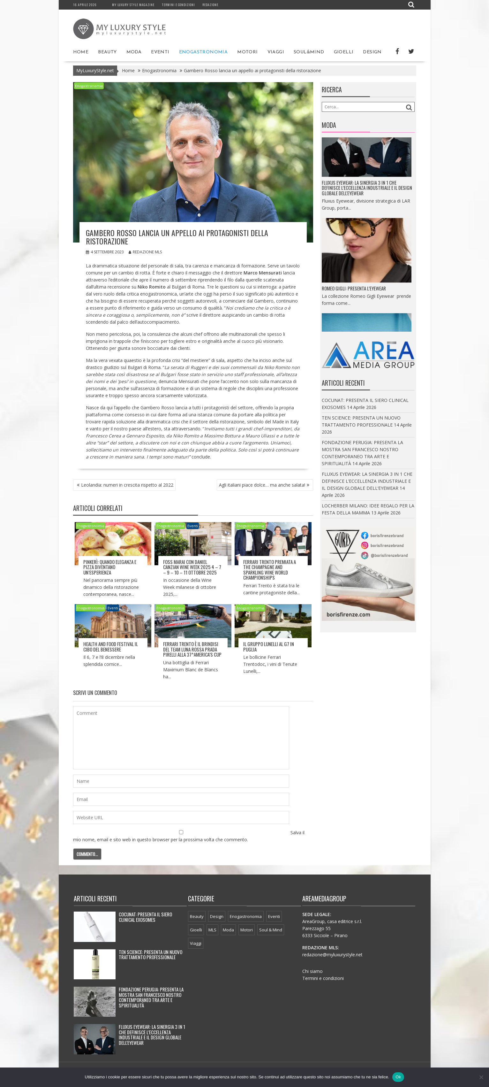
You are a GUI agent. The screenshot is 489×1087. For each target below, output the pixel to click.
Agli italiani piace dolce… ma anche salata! (262, 485)
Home (81, 52)
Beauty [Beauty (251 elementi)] (197, 916)
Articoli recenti (95, 898)
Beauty (107, 52)
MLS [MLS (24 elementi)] (212, 930)
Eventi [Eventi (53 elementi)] (274, 916)
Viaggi (275, 52)
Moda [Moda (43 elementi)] (228, 930)
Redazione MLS (145, 251)
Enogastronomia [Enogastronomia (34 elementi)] (246, 916)
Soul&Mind (309, 52)
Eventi (160, 52)
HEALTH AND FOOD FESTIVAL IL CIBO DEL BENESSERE (110, 646)
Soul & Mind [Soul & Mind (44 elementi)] (270, 930)
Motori (247, 52)
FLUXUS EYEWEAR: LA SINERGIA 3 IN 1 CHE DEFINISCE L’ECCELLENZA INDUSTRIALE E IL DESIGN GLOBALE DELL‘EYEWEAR (367, 196)
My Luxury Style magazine (133, 4)
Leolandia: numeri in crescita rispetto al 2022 (127, 485)
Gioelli (344, 52)
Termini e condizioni (178, 4)
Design (372, 52)
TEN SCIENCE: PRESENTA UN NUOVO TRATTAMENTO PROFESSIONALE (150, 954)
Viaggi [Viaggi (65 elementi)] (195, 943)
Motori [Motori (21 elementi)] (246, 930)
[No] (481, 1077)
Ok (398, 1077)
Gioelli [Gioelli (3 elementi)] (196, 930)
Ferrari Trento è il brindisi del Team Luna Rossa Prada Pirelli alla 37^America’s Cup (192, 649)
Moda (134, 52)
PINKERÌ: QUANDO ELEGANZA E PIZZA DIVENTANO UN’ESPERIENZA (109, 567)
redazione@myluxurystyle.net (332, 955)
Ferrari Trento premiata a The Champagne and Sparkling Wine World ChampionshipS (269, 569)
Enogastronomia (203, 52)
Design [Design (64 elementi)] (216, 916)
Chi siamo (312, 971)
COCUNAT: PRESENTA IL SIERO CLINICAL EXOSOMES (145, 917)
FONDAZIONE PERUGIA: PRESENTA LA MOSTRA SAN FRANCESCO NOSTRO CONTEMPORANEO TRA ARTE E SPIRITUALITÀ (151, 997)
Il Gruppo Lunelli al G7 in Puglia (268, 646)
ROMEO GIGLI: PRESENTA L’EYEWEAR (354, 296)
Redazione (210, 4)
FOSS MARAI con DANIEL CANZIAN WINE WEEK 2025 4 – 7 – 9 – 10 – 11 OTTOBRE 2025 (192, 567)
